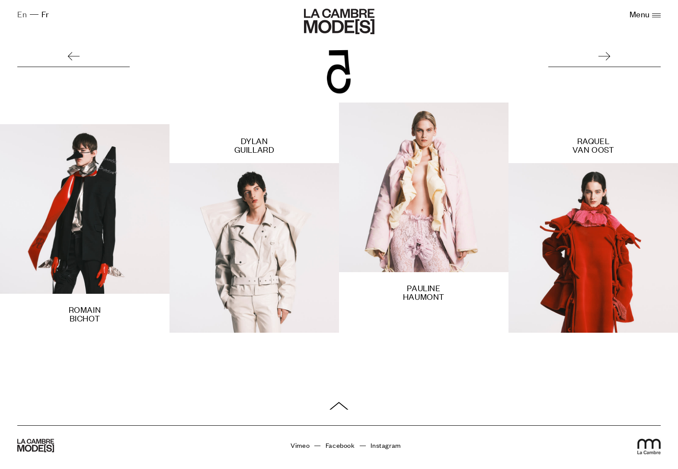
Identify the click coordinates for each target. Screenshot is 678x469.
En (22, 14)
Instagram (385, 445)
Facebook (340, 445)
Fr (45, 14)
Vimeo (300, 445)
